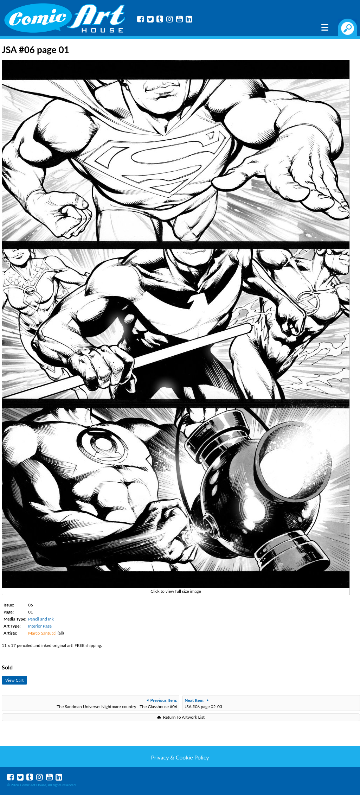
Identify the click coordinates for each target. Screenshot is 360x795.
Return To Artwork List (184, 717)
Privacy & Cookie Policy (180, 757)
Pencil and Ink (41, 619)
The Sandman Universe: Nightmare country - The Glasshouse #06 (117, 703)
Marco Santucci (42, 633)
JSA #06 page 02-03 (203, 703)
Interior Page (40, 626)
